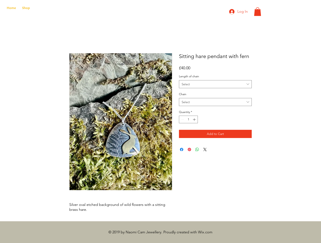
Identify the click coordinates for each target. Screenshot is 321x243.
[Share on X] (205, 149)
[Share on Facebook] (181, 149)
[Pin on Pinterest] (189, 149)
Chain (182, 94)
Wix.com (205, 232)
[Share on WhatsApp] (197, 149)
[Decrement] (182, 119)
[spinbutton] (188, 119)
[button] (257, 11)
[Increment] (194, 119)
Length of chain (189, 76)
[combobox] (215, 84)
